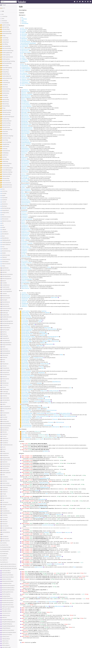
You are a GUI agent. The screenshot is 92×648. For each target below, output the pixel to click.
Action (3, 189)
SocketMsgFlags (5, 152)
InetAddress (4, 395)
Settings (3, 451)
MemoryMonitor (5, 233)
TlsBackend (4, 257)
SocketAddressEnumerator (7, 479)
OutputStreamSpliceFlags (7, 129)
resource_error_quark (33, 610)
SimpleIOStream (5, 468)
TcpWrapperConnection (7, 504)
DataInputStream (5, 338)
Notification (4, 432)
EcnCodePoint (5, 84)
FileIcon (3, 359)
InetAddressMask (5, 398)
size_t (47, 533)
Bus (3, 14)
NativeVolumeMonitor (6, 425)
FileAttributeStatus (5, 91)
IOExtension (4, 376)
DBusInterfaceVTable (6, 547)
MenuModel (4, 419)
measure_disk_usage (44, 363)
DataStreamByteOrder (6, 76)
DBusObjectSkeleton (6, 327)
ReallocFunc (4, 617)
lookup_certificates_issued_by (70, 416)
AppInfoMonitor (5, 268)
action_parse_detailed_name (35, 573)
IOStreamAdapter (5, 389)
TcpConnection (5, 502)
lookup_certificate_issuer (55, 416)
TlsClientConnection (6, 259)
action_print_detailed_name (36, 574)
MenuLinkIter (4, 417)
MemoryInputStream (6, 406)
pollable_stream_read (34, 594)
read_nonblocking (54, 597)
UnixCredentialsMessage (7, 528)
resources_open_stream (38, 627)
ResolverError (24, 434)
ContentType (4, 16)
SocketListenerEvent (6, 150)
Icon (3, 225)
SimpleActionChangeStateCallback (9, 632)
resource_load (33, 612)
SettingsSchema (5, 455)
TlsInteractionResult (6, 176)
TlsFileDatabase (5, 261)
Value (46, 536)
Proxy (3, 246)
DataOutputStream (6, 340)
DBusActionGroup (5, 295)
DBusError (24, 431)
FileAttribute (4, 20)
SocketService (5, 489)
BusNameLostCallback (6, 579)
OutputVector (5, 560)
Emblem (3, 346)
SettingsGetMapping (6, 628)
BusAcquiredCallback (6, 572)
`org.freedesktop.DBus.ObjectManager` (28, 43)
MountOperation (5, 421)
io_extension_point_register (45, 586)
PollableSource (5, 438)
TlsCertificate (4, 515)
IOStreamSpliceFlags (6, 114)
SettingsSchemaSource (6, 459)
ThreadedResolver (6, 511)
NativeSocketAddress (6, 423)
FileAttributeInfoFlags (6, 89)
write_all (47, 606)
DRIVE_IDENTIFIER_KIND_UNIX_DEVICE (9, 568)
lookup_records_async (54, 390)
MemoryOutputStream (6, 408)
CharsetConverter (5, 287)
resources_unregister (33, 633)
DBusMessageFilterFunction (7, 592)
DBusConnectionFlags (6, 48)
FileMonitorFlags (5, 103)
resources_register (33, 630)
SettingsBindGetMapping (7, 619)
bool (29, 443)
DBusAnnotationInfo (6, 297)
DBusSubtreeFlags (5, 74)
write (37, 601)
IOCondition (64, 512)
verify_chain (38, 417)
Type (31, 491)
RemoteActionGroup (6, 250)
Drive (3, 214)
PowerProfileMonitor (6, 244)
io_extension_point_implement (42, 579)
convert (40, 320)
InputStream (4, 402)
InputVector (4, 555)
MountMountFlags (5, 118)
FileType (3, 108)
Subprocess (4, 496)
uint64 (58, 515)
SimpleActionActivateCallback (8, 630)
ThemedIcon (4, 508)
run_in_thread (49, 564)
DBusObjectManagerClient (7, 321)
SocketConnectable (6, 255)
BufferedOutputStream (6, 278)
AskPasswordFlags (6, 29)
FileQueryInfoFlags (6, 106)
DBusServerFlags (5, 69)
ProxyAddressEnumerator (7, 444)
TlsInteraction (5, 521)
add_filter (37, 490)
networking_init (32, 591)
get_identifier (45, 451)
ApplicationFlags (5, 27)
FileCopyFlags (5, 95)
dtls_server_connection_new (42, 577)
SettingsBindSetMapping (7, 624)
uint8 (54, 594)
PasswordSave (5, 131)
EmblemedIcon (5, 349)
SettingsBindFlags (5, 144)
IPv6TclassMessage (6, 393)
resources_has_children (34, 621)
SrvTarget (4, 493)
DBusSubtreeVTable (6, 549)
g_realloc (33, 642)
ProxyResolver (5, 248)
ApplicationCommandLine (7, 274)
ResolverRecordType (6, 138)
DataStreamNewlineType (7, 78)
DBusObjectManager (6, 208)
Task (3, 500)
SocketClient (4, 481)
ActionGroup (4, 191)
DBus (3, 18)
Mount (3, 236)
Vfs (2, 534)
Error (71, 387)
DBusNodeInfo (5, 319)
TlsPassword (4, 523)
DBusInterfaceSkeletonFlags (7, 50)
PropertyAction (5, 440)
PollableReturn (5, 133)
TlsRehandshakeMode (6, 182)
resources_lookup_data (33, 624)
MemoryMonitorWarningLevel (8, 116)
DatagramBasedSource (7, 342)
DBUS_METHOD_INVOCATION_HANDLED (10, 564)
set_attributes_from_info (38, 357)
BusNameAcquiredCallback (7, 574)
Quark (26, 609)
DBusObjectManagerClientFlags (8, 61)
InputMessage (5, 553)
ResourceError (25, 436)
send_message (47, 401)
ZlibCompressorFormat (7, 187)
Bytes (26, 624)
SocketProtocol (5, 155)
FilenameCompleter (6, 370)
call (34, 324)
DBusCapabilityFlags (6, 46)
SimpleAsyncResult (6, 466)
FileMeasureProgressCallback (8, 606)
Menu (3, 410)
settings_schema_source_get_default (49, 636)
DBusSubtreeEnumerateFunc (8, 600)
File (2, 223)
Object (44, 455)
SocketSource (4, 491)
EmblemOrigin (5, 86)
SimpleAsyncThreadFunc (7, 634)
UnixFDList (4, 530)
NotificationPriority (6, 127)
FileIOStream (4, 357)
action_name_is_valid (6, 647)
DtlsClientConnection (6, 216)
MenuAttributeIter (5, 412)
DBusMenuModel (5, 310)
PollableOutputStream (6, 242)
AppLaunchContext (6, 270)
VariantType (56, 541)
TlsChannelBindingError (26, 437)
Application (4, 272)
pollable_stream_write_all (34, 603)
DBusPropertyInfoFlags (6, 63)
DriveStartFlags (5, 80)
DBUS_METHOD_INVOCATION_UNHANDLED (11, 566)
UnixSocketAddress (6, 532)
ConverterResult (5, 40)
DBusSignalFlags (5, 71)
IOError (23, 433)
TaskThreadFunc (5, 643)
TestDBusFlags (5, 161)
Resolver (3, 447)
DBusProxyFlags (5, 65)
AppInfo (3, 195)
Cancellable (4, 282)
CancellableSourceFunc (6, 583)
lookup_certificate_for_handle (42, 416)
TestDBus (4, 506)
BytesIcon (4, 280)
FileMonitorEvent (5, 101)
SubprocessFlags (5, 159)
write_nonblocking (52, 601)
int (84, 579)
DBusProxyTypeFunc (6, 594)
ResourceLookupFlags (6, 142)
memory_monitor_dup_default (39, 589)
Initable (3, 227)
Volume (3, 265)
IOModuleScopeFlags (6, 112)
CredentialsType (5, 42)
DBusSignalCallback (6, 596)
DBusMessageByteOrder (7, 52)
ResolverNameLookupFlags (7, 135)
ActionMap (4, 193)
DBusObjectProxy (5, 325)
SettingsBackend (5, 453)
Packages (4, 5)
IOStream (4, 387)
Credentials (4, 293)
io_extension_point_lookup (44, 583)
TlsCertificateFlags (5, 165)
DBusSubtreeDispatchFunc (7, 598)
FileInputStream (5, 363)
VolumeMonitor (5, 536)
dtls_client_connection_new (42, 576)
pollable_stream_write (35, 598)
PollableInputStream (6, 240)
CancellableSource (6, 285)
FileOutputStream (5, 368)
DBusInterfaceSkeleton (6, 308)
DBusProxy (4, 332)
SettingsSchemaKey (6, 457)
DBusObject (4, 206)
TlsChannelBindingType (7, 169)
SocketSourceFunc (5, 636)
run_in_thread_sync (58, 564)
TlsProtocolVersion (6, 180)
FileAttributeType (5, 93)
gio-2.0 (3, 8)
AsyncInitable (4, 197)
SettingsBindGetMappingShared (8, 621)
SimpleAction (4, 461)
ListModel (4, 229)
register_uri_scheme (39, 567)
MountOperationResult (6, 120)
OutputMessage (5, 557)
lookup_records (43, 390)
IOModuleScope (5, 383)
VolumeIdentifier (5, 22)
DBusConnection (5, 304)
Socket (3, 474)
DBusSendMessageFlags (7, 67)
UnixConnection (5, 525)
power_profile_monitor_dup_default (44, 607)
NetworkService (5, 430)
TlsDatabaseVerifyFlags (7, 174)
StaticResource (5, 562)
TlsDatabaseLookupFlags (7, 172)
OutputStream (5, 434)
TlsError (23, 439)
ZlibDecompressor (6, 540)
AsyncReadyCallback (6, 570)
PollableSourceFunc (6, 615)
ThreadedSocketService (7, 513)
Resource (4, 449)
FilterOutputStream (6, 374)
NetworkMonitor (5, 238)
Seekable (4, 253)
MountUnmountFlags (6, 123)
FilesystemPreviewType (6, 110)
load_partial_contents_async (47, 525)
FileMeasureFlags (5, 99)
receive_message (37, 401)
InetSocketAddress (6, 400)
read (38, 597)
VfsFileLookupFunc (6, 645)
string (29, 449)
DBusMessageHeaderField (7, 57)
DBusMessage (5, 312)
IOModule (4, 381)
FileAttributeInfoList (6, 351)
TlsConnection (5, 517)
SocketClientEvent (5, 146)
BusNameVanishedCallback (7, 581)
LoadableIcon (5, 231)
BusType (4, 35)
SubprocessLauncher (6, 498)
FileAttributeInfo (5, 551)
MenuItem (4, 415)
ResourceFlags (5, 140)
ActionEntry (4, 543)
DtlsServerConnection (6, 221)
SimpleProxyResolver (6, 472)
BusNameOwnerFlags (6, 31)
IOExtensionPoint (5, 378)
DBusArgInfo (4, 300)
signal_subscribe (49, 344)
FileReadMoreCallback (6, 611)
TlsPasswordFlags (5, 178)
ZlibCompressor (5, 538)
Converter (4, 201)
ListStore (4, 404)
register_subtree (54, 297)
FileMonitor (4, 366)
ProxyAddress (5, 442)
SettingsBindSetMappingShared (8, 626)
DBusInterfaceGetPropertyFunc (8, 585)
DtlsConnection (5, 219)
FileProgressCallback (6, 609)
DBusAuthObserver (6, 302)
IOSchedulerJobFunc (6, 613)
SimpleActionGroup (6, 464)
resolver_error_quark (33, 609)
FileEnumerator (5, 355)
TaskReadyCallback (6, 638)
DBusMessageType (6, 59)
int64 (45, 518)
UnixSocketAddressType (7, 184)
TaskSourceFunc (5, 641)
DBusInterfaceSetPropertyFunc (8, 589)
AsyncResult (4, 199)
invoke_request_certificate (65, 413)
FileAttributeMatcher (6, 353)
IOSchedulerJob (5, 385)
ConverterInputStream (6, 289)
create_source (59, 514)
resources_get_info (32, 618)
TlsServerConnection (6, 263)
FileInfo (3, 361)
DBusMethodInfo (5, 314)
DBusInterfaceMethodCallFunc (8, 587)
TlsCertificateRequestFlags (7, 167)
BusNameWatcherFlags (6, 33)
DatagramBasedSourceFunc (7, 604)
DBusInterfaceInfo (5, 306)
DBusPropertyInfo (5, 329)
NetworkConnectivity (6, 125)
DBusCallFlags (5, 44)
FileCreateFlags (5, 97)
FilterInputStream (5, 372)
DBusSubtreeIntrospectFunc (7, 602)
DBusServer (4, 334)
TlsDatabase (4, 519)
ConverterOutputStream (7, 291)
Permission (4, 436)
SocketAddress (5, 476)
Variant (32, 475)
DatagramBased (5, 210)
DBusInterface (5, 204)
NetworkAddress (5, 427)
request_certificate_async (51, 413)
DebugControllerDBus (6, 344)
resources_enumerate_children (37, 615)
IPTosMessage (5, 391)
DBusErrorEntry (5, 545)
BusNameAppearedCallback (8, 577)
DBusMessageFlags (6, 54)
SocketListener (5, 487)
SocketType (4, 157)
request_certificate (40, 413)
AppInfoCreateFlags (6, 25)
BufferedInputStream (6, 276)
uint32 (74, 618)
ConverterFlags (5, 37)
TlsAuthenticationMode (6, 163)
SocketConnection (5, 483)
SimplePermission (5, 470)
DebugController (5, 212)
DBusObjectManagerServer (7, 323)
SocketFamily (4, 148)
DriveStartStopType (6, 82)
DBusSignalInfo (5, 336)
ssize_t (27, 594)
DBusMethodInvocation (7, 317)
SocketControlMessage (6, 485)
